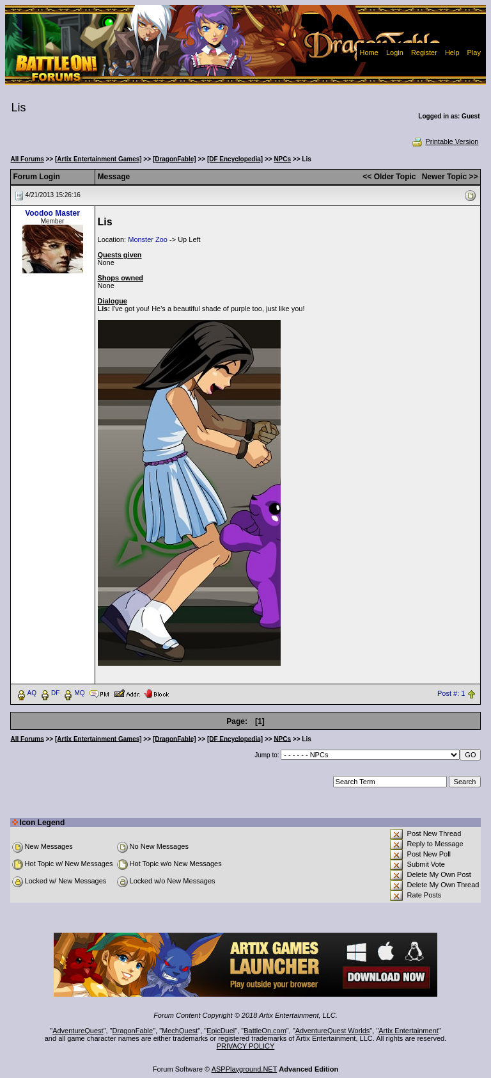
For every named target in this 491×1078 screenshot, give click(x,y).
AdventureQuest (78, 1030)
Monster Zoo (148, 239)
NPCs (282, 159)
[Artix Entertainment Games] (98, 159)
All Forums (27, 159)
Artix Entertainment (408, 1030)
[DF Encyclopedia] (235, 159)
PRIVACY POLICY (246, 1046)
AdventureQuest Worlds (332, 1030)
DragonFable (133, 1030)
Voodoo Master (52, 213)
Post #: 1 (451, 693)
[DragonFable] (174, 159)
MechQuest (180, 1030)
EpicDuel (221, 1030)
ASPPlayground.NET (244, 1069)
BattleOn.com (265, 1030)
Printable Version (444, 141)
